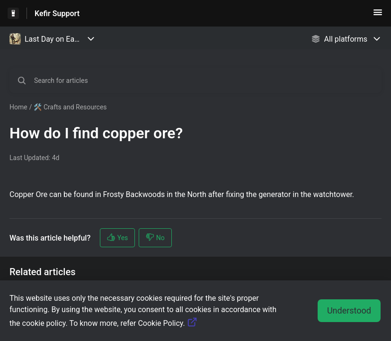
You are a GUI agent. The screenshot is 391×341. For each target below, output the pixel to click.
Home (18, 107)
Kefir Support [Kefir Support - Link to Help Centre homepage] (57, 13)
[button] (377, 15)
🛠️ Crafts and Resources (70, 107)
